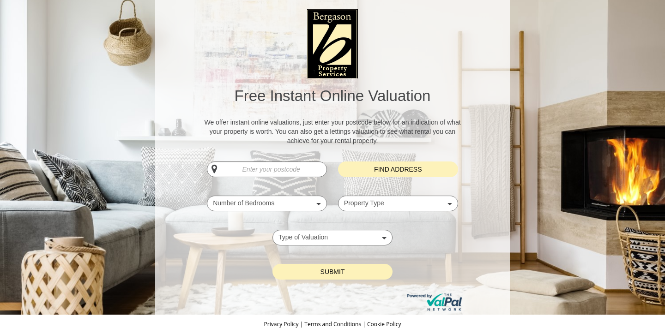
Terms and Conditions (332, 324)
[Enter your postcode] (267, 169)
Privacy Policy (282, 324)
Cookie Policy (384, 324)
